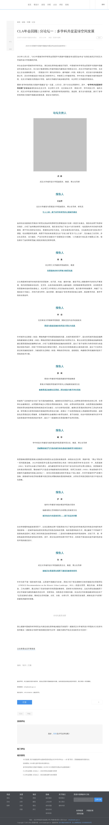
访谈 (21, 805)
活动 (8, 802)
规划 (34, 805)
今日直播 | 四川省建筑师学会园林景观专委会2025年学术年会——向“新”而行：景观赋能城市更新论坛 (56, 759)
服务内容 (62, 805)
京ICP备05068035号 (65, 822)
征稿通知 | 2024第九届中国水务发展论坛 (36, 763)
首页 (29, 5)
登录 (55, 734)
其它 (34, 809)
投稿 (67, 5)
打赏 (25, 702)
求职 (61, 5)
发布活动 (49, 809)
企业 (55, 5)
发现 (43, 5)
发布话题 (49, 805)
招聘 (8, 805)
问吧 (49, 5)
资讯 (8, 798)
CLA (20, 713)
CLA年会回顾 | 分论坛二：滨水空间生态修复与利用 (40, 771)
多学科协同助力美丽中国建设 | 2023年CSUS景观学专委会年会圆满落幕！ (47, 767)
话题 (21, 809)
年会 (28, 713)
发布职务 (49, 813)
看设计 (36, 5)
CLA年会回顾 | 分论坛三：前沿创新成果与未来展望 (40, 775)
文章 (21, 802)
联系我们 (62, 798)
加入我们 (62, 802)
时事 (28, 22)
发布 (103, 4)
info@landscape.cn (74, 820)
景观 (34, 798)
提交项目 (49, 798)
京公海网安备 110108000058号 (82, 822)
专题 (21, 798)
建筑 (34, 802)
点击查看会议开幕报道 (26, 649)
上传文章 (49, 802)
